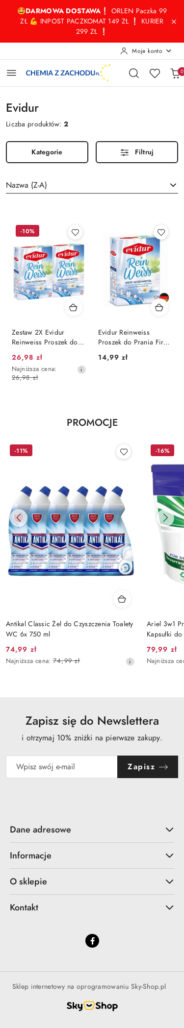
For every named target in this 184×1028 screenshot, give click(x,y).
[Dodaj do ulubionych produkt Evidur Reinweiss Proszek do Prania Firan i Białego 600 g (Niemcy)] (161, 232)
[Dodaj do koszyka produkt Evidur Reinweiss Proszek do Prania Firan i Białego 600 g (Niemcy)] (159, 307)
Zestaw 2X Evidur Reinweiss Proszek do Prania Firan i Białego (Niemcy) (45, 337)
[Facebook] (92, 941)
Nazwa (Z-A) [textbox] (26, 185)
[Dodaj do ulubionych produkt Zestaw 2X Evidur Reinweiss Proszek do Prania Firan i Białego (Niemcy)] (75, 232)
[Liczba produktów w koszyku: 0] (175, 73)
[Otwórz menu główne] (11, 72)
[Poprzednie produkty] (18, 518)
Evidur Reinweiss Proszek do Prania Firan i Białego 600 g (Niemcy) (134, 337)
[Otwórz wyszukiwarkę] (134, 73)
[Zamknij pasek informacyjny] (173, 21)
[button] (92, 428)
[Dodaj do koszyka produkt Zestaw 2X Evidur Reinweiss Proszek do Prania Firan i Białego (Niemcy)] (73, 307)
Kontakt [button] (92, 907)
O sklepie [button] (92, 881)
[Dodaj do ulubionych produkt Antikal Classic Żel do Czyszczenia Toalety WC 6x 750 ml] (123, 451)
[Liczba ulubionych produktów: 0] (154, 73)
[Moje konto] (146, 51)
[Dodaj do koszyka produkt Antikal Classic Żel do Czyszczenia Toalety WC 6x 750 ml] (122, 599)
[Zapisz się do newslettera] (62, 767)
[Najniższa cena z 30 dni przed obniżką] (81, 369)
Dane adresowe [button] (92, 829)
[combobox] (92, 185)
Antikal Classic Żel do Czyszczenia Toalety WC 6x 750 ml (69, 628)
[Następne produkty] (165, 518)
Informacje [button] (92, 855)
